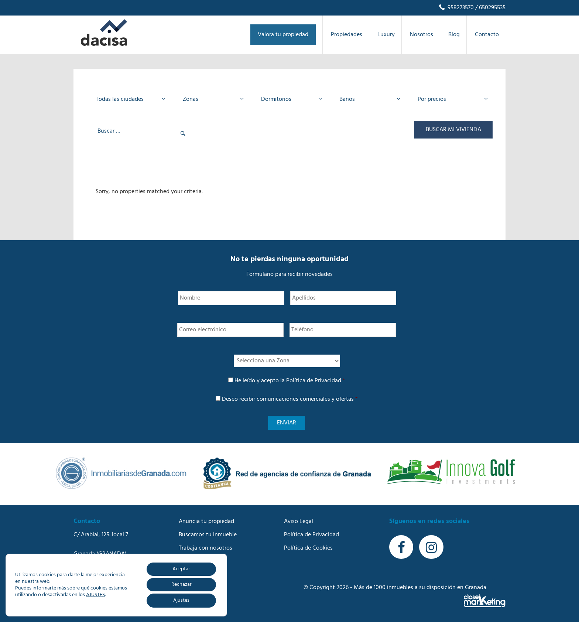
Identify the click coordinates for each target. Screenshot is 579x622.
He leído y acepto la (289, 381)
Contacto (191, 575)
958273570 (456, 8)
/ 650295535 (490, 8)
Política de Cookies (308, 548)
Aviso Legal (298, 521)
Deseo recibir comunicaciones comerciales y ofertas (290, 399)
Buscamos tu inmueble (208, 535)
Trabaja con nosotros (205, 548)
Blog (184, 561)
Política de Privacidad (313, 381)
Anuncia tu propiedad (206, 521)
